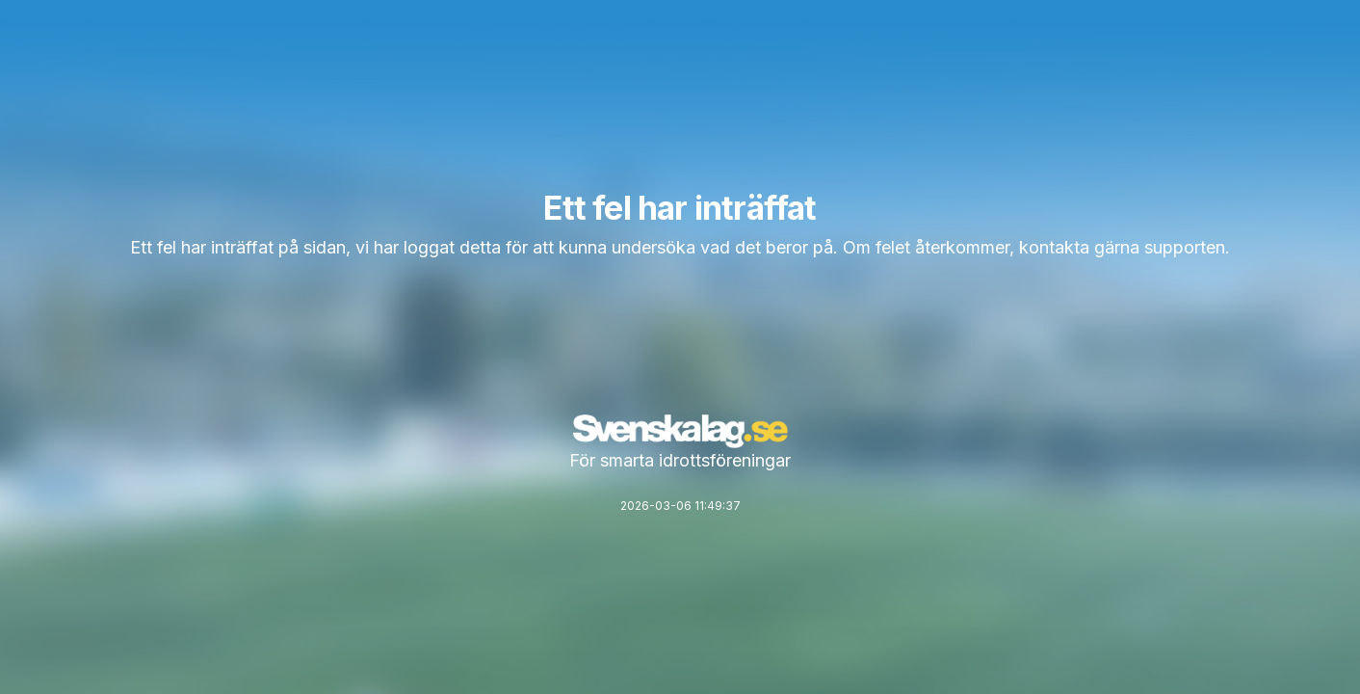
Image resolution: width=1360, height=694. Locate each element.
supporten (1184, 247)
